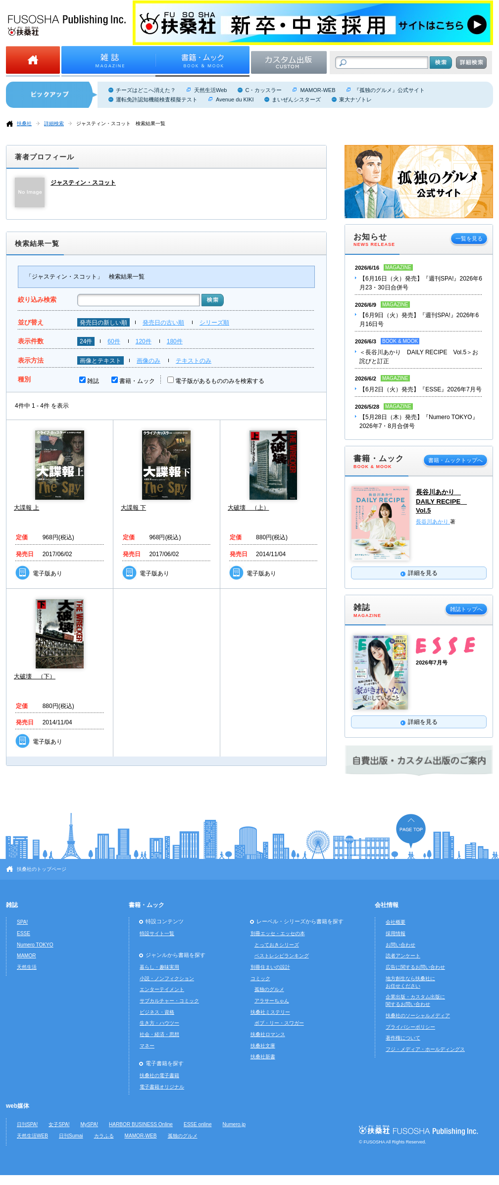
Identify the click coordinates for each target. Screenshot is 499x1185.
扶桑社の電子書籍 (159, 1075)
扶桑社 (24, 123)
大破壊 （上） (248, 507)
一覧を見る (469, 238)
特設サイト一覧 (157, 933)
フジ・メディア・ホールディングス (425, 1049)
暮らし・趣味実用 (159, 967)
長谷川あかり (433, 521)
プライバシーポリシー (410, 1027)
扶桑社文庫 (262, 1045)
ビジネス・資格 (157, 1012)
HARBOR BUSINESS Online (141, 1124)
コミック (260, 978)
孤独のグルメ (269, 989)
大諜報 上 (26, 507)
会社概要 (395, 922)
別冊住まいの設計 (270, 967)
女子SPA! (59, 1124)
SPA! (22, 922)
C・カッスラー (263, 90)
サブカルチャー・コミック (169, 1000)
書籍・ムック (137, 381)
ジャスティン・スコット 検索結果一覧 (120, 123)
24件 (86, 341)
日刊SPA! (27, 1124)
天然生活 (27, 967)
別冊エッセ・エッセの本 (277, 933)
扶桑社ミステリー (270, 1012)
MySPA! (89, 1124)
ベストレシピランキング (281, 955)
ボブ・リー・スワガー (279, 1023)
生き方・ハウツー (159, 1023)
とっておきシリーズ (276, 945)
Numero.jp (234, 1124)
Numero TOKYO (35, 945)
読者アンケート (403, 955)
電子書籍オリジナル (162, 1087)
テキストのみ (193, 360)
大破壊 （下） (34, 676)
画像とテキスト (100, 360)
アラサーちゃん (271, 1000)
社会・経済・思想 (159, 1034)
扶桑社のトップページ (41, 869)
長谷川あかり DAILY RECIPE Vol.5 (441, 501)
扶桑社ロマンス (267, 1034)
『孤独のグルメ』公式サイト (389, 90)
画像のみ (148, 360)
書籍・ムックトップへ (455, 460)
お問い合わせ (400, 945)
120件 (143, 341)
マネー (147, 1045)
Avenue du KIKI (234, 99)
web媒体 (17, 1105)
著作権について (403, 1038)
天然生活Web (210, 90)
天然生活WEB (32, 1135)
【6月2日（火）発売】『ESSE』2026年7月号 (420, 389)
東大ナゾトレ (355, 99)
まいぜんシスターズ (296, 99)
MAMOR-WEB (317, 90)
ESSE (23, 933)
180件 (175, 341)
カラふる (104, 1135)
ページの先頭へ (411, 831)
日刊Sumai (71, 1135)
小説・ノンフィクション (167, 978)
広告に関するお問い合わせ (415, 967)
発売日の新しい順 (103, 322)
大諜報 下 (133, 507)
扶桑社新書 (262, 1056)
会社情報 (387, 904)
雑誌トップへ (466, 609)
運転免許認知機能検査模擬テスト (157, 99)
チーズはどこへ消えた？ (146, 90)
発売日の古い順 (163, 322)
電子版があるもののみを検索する (219, 381)
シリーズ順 (214, 322)
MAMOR (26, 955)
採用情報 (395, 933)
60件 (113, 341)
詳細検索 (54, 123)
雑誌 (93, 381)
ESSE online (198, 1124)
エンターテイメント (162, 989)
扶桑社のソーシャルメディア (418, 1015)
